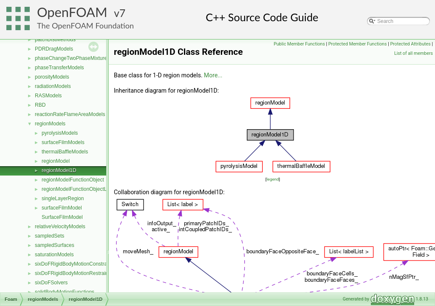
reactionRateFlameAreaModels (70, 114)
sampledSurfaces (54, 245)
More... (213, 75)
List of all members (413, 53)
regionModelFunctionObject (73, 180)
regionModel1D (59, 170)
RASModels (48, 96)
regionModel (56, 161)
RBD (40, 105)
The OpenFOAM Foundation (85, 25)
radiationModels (53, 86)
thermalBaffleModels (65, 152)
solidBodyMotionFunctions (64, 292)
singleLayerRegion (63, 198)
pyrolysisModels (60, 133)
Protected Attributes (410, 44)
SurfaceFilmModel (62, 217)
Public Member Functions (299, 44)
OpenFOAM (72, 12)
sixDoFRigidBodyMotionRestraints (73, 273)
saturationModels (54, 255)
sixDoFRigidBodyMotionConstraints (75, 264)
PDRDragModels (54, 49)
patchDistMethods (55, 39)
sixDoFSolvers (51, 283)
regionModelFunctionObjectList (77, 189)
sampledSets (49, 236)
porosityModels (52, 77)
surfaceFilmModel (62, 208)
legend (272, 179)
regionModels (50, 124)
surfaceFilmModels (63, 142)
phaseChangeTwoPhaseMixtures (72, 58)
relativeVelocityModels (60, 227)
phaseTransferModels (59, 68)
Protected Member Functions (357, 44)
